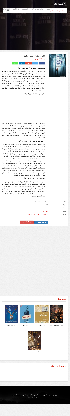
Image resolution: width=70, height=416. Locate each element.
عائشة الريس (39, 59)
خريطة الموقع (37, 395)
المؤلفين (25, 9)
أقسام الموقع (26, 222)
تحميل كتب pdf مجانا (53, 395)
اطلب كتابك (30, 395)
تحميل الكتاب (42, 222)
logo (58, 4)
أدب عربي (45, 211)
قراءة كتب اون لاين (37, 9)
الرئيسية (49, 9)
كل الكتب (16, 9)
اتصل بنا (7, 9)
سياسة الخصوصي (16, 395)
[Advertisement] (35, 29)
